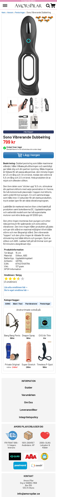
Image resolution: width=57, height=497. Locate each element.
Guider (28, 387)
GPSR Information (12, 269)
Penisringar (20, 12)
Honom (10, 12)
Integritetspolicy (28, 417)
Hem (3, 12)
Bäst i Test (17, 303)
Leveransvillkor (28, 409)
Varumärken (28, 394)
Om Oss (28, 402)
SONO (7, 303)
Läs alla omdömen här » (15, 287)
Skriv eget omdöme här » (16, 290)
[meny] (5, 5)
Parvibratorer (31, 303)
